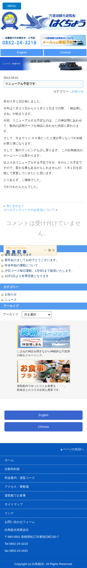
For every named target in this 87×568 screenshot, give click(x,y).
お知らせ (77, 91)
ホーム (9, 460)
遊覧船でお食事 (15, 495)
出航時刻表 (12, 469)
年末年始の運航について (21, 265)
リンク (9, 513)
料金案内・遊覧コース (20, 478)
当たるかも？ (15, 206)
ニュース (11, 299)
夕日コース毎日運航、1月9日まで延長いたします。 (39, 270)
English (22, 52)
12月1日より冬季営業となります (27, 276)
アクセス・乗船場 (17, 486)
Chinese (65, 52)
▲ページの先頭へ (72, 449)
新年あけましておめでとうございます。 (32, 260)
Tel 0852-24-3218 (16, 543)
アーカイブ (10, 314)
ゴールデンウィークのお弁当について (29, 210)
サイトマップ (14, 504)
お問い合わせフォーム (20, 522)
